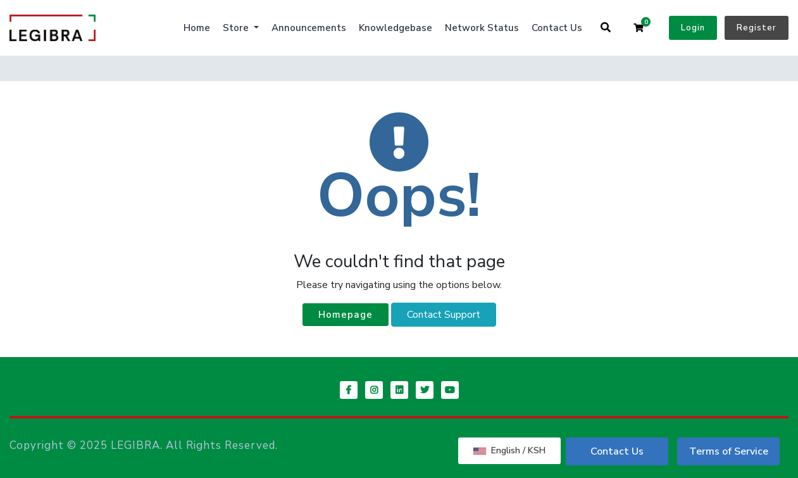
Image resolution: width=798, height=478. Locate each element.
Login (693, 28)
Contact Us (557, 28)
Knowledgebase (395, 28)
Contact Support (443, 315)
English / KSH (509, 450)
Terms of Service (728, 451)
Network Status (482, 28)
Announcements (308, 28)
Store (237, 28)
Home (197, 28)
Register (756, 28)
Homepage (345, 314)
